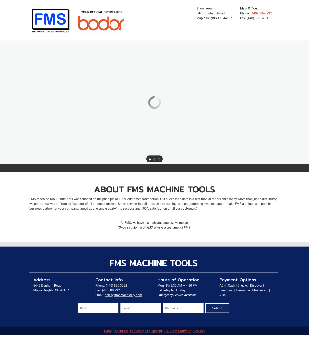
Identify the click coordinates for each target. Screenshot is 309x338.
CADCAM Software (178, 331)
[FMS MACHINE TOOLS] (78, 20)
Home (108, 331)
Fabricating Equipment (146, 331)
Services (199, 331)
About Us (121, 331)
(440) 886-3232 (261, 13)
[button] (149, 159)
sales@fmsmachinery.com (123, 295)
